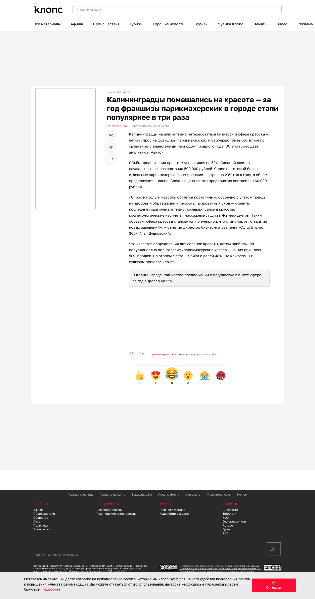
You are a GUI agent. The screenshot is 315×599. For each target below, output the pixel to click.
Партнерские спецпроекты (116, 513)
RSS (226, 533)
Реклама (305, 24)
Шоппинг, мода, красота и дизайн (195, 354)
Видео (281, 24)
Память (259, 24)
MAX (226, 517)
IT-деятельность (218, 494)
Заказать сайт (142, 494)
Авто (36, 521)
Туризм (136, 24)
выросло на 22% (158, 281)
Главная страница (80, 494)
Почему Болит (168, 494)
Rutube (228, 525)
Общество (40, 517)
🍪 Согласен (273, 585)
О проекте (192, 494)
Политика (40, 525)
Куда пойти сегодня (174, 513)
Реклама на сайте (112, 494)
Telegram (229, 513)
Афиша (77, 24)
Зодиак (201, 24)
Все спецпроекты (109, 509)
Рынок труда (161, 354)
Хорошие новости (168, 24)
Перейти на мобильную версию (55, 554)
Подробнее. (51, 589)
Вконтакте (230, 509)
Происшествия (106, 24)
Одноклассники (234, 521)
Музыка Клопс (230, 24)
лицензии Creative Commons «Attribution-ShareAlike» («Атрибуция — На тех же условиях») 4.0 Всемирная (220, 568)
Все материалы (47, 24)
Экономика (41, 529)
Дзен (226, 529)
